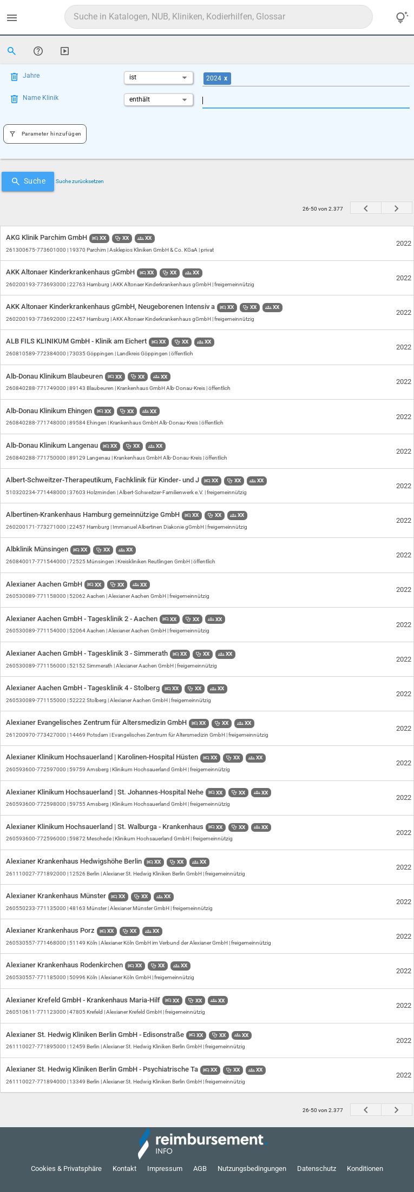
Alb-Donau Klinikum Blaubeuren (55, 376)
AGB (200, 1168)
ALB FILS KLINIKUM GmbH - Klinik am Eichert (77, 341)
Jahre (31, 75)
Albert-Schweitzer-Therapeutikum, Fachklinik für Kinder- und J (103, 480)
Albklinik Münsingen (38, 549)
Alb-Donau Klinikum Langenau (53, 445)
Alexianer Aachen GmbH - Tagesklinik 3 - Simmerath (87, 653)
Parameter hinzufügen (45, 134)
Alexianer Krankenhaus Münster (57, 896)
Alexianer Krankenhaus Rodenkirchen (65, 965)
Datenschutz (316, 1168)
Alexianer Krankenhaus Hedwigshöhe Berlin (74, 861)
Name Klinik (40, 98)
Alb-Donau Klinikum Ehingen (50, 411)
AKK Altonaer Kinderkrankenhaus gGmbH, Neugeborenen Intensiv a (111, 306)
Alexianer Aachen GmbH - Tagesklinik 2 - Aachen (82, 619)
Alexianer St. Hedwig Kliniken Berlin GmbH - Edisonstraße (96, 1035)
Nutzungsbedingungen (252, 1168)
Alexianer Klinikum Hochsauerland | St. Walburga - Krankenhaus (105, 827)
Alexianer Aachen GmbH (45, 584)
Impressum (164, 1168)
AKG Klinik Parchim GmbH (47, 237)
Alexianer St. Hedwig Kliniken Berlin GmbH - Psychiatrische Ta (103, 1069)
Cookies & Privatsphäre (66, 1168)
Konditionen (365, 1168)
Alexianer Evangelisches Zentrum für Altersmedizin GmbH (97, 722)
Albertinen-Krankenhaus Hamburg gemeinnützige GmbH (93, 514)
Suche (28, 181)
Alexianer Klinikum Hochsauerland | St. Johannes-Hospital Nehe (105, 792)
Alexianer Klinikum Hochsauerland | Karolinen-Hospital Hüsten (103, 757)
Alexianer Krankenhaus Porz (51, 930)
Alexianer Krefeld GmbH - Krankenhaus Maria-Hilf (84, 1000)
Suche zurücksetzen (80, 181)
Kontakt (124, 1168)
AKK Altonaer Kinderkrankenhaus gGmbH (71, 272)
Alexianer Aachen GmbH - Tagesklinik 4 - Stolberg (83, 688)
